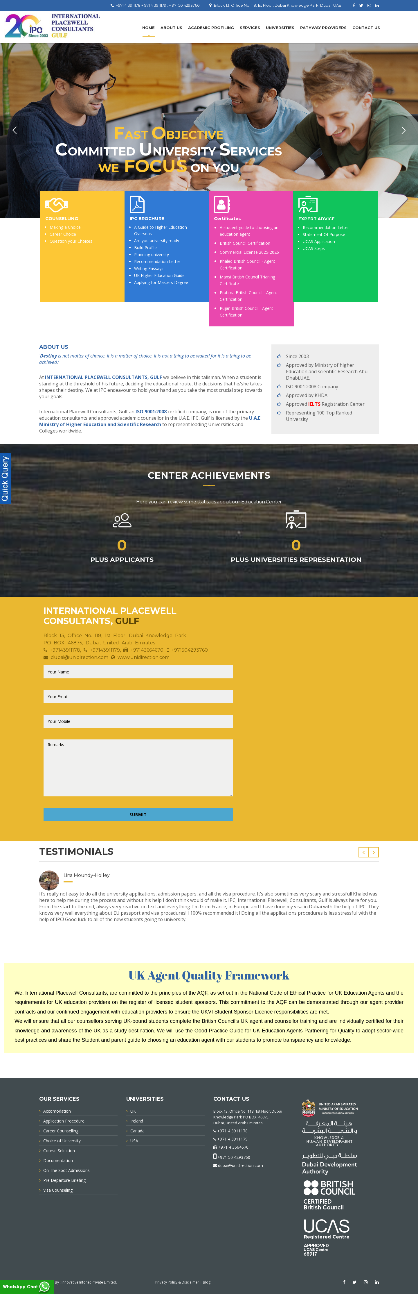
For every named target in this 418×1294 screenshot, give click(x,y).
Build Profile (145, 247)
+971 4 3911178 (232, 1131)
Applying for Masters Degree (161, 282)
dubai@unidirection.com (240, 1165)
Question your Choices (71, 241)
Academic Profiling (211, 27)
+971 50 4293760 (233, 1157)
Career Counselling (60, 1131)
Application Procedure (63, 1121)
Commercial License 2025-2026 (249, 252)
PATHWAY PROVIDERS (323, 27)
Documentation (58, 1160)
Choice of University (62, 1140)
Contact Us (366, 27)
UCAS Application (319, 241)
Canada (137, 1131)
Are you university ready (156, 240)
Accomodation (57, 1111)
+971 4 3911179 (232, 1139)
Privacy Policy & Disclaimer (177, 1282)
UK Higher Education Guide (159, 275)
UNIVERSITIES (280, 27)
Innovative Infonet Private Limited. (89, 1282)
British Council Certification (245, 243)
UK (133, 1111)
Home (148, 27)
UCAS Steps (314, 248)
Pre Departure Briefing (64, 1180)
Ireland (136, 1121)
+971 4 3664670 (233, 1147)
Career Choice (63, 234)
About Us (171, 27)
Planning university (151, 254)
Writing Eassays (148, 268)
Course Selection (59, 1150)
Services (250, 27)
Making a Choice (65, 227)
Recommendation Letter (157, 261)
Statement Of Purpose (324, 234)
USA (134, 1140)
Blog (206, 1282)
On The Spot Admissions (66, 1170)
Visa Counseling (58, 1190)
